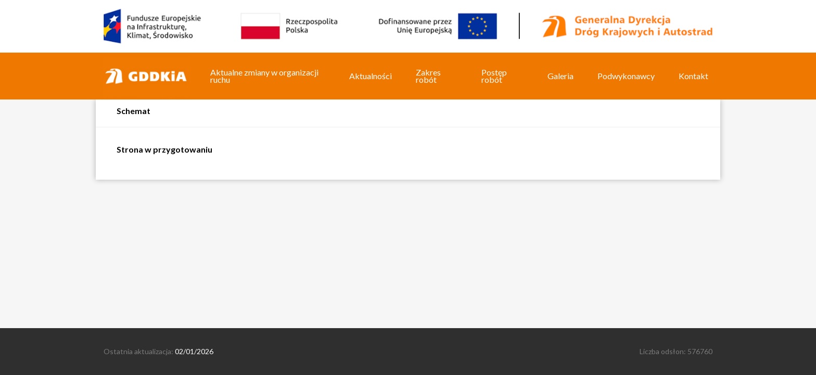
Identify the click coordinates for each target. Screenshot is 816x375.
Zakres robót (428, 75)
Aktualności (370, 76)
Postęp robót (494, 75)
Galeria (560, 76)
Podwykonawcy (626, 76)
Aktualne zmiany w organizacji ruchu (264, 75)
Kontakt (693, 76)
